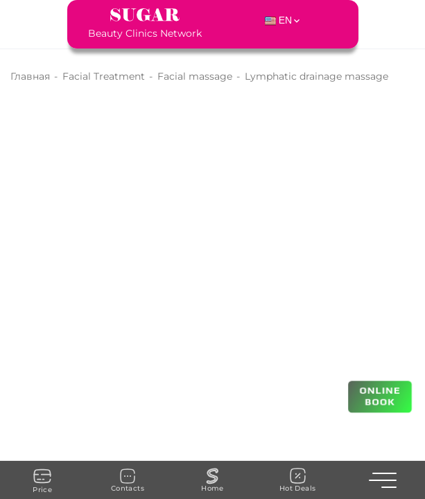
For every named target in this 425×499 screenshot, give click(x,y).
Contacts (127, 480)
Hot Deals (297, 480)
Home (212, 480)
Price (42, 480)
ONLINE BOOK (380, 396)
